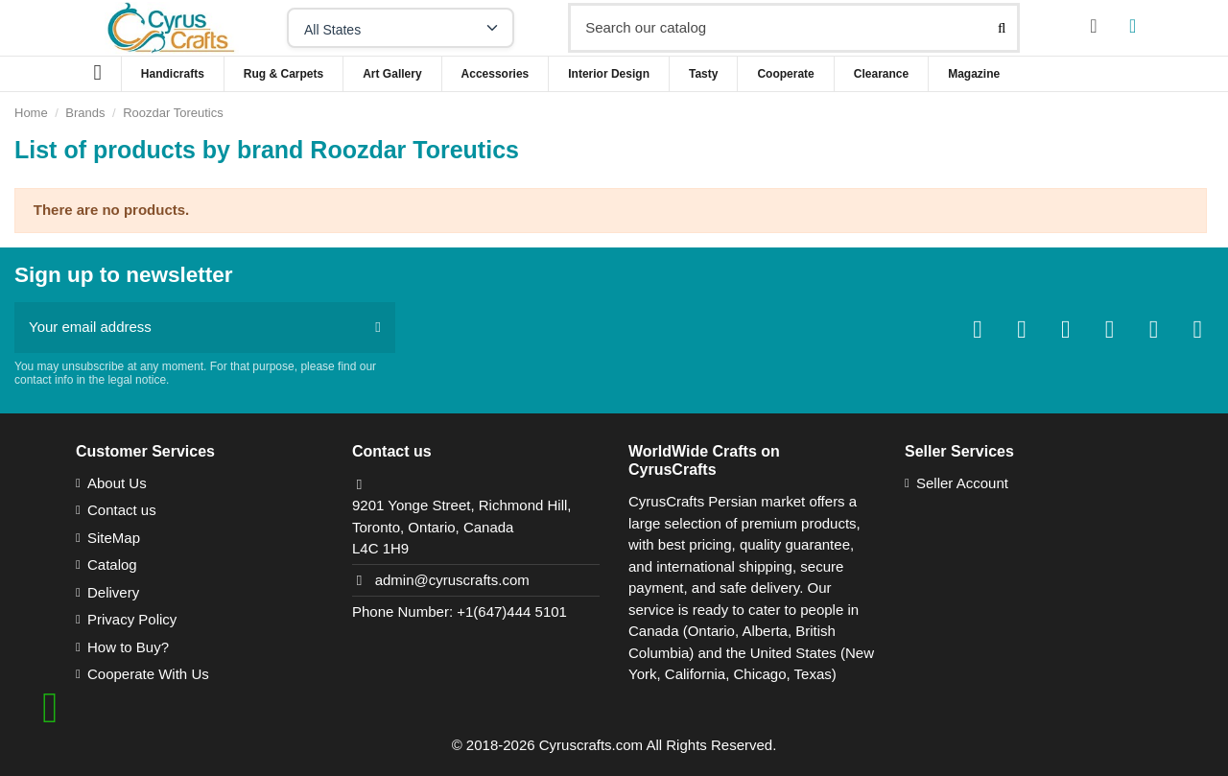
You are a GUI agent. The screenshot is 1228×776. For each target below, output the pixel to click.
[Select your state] (400, 28)
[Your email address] (187, 327)
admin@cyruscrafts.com (452, 580)
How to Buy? (128, 647)
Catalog (112, 564)
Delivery (113, 592)
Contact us (121, 510)
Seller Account (962, 483)
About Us (117, 483)
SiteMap (113, 537)
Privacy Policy (132, 619)
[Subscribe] (377, 327)
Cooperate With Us (148, 674)
